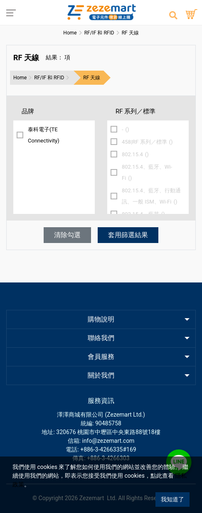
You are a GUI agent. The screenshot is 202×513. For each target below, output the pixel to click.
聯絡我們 (101, 338)
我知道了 (172, 499)
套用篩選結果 (128, 235)
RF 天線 (91, 78)
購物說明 (101, 319)
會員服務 (101, 357)
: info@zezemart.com (107, 440)
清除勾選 (67, 235)
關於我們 (101, 375)
